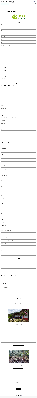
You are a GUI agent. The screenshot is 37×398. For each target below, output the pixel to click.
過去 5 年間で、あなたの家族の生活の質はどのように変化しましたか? (9, 117)
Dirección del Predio (3, 266)
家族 (1, 24)
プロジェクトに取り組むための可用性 (5, 45)
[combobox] (18, 268)
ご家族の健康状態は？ (3, 123)
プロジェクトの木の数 (3, 243)
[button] (18, 303)
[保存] (18, 389)
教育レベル (2, 39)
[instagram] (29, 1)
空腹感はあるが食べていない (4, 105)
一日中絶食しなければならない (4, 108)
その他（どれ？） (3, 165)
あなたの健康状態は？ (3, 120)
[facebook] (31, 1)
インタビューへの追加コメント (4, 287)
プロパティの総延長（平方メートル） (5, 237)
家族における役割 (3, 36)
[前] (4, 391)
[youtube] (33, 1)
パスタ (1, 195)
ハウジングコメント (3, 78)
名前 (1, 27)
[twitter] (32, 1)
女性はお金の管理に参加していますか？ (5, 129)
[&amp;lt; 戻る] (8, 9)
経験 (1, 42)
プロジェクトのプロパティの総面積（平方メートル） (7, 240)
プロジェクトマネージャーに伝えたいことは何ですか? (7, 230)
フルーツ (2, 177)
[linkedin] (30, 1)
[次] (33, 391)
